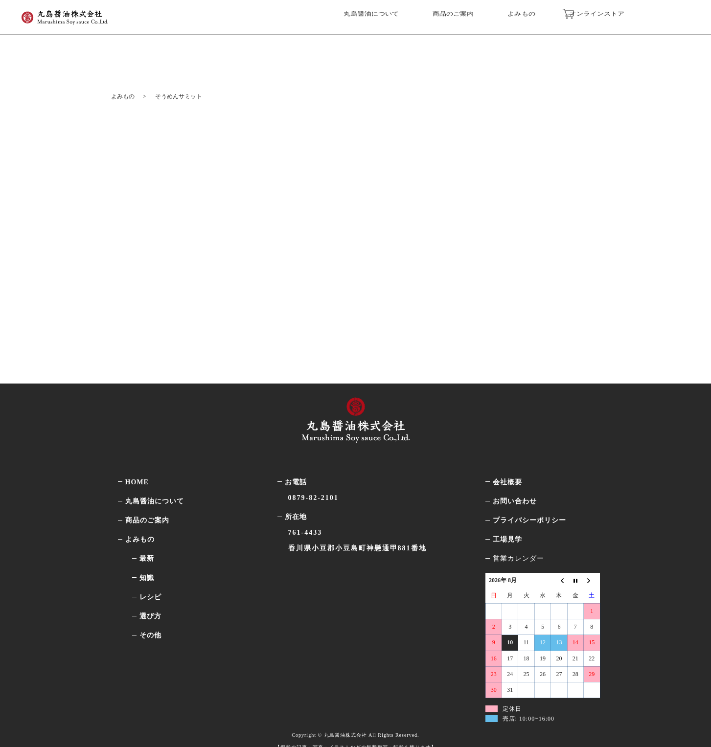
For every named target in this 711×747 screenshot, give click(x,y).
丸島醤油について (405, 15)
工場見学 (507, 521)
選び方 (150, 598)
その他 (150, 617)
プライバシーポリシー (529, 502)
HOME (137, 464)
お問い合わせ (515, 483)
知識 (146, 560)
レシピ (150, 579)
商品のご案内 (480, 15)
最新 (146, 540)
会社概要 (507, 464)
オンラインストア (625, 15)
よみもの (540, 15)
